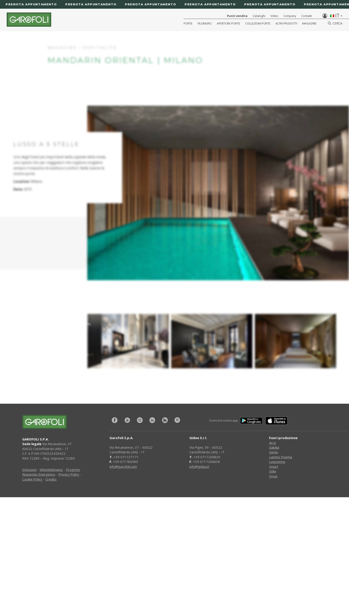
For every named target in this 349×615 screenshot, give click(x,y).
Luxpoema (277, 461)
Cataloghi (259, 16)
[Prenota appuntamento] (174, 4)
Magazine (309, 23)
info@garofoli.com (123, 466)
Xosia (273, 476)
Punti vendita (237, 16)
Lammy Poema (280, 457)
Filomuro (205, 23)
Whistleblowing (51, 469)
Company (289, 16)
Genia (273, 452)
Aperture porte (228, 23)
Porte (188, 23)
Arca (272, 442)
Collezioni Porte (257, 23)
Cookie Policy (32, 479)
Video (274, 16)
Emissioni (29, 469)
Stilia (272, 471)
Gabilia (274, 447)
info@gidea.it (199, 466)
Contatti (306, 16)
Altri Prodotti (286, 23)
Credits (51, 479)
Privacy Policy (68, 474)
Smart (273, 466)
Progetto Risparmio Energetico (51, 472)
